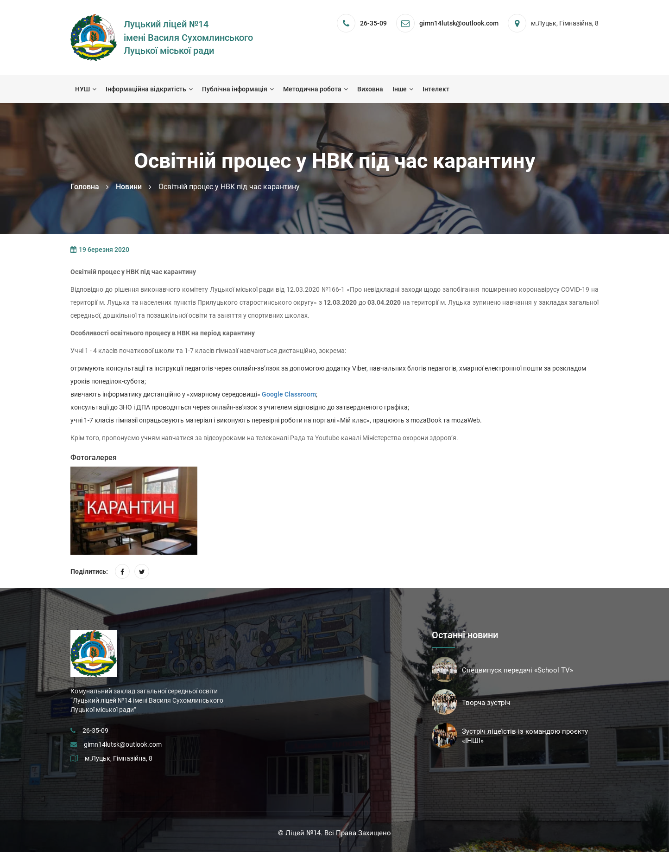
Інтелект (436, 89)
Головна (84, 186)
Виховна (370, 89)
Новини (129, 186)
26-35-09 (373, 23)
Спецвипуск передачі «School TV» (517, 670)
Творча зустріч (486, 702)
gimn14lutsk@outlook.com (123, 744)
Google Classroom (289, 394)
